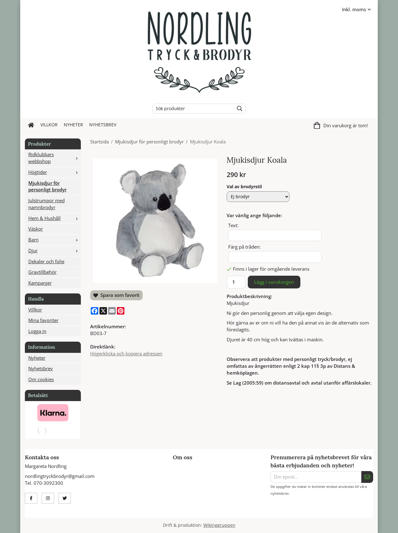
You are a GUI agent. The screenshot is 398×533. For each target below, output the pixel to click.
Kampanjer (40, 283)
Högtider (54, 172)
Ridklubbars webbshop (54, 157)
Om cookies (41, 379)
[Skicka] (367, 477)
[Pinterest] (120, 311)
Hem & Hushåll (54, 218)
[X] (103, 311)
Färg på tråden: (244, 247)
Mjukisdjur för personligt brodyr (47, 186)
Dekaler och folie (46, 261)
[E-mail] (112, 311)
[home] (31, 125)
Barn (54, 239)
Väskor (35, 229)
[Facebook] (94, 311)
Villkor (49, 125)
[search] (238, 108)
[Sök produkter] (192, 108)
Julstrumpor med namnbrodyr (46, 203)
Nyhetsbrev (102, 125)
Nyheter (73, 125)
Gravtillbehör (42, 272)
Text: (233, 225)
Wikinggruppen (219, 525)
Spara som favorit (116, 295)
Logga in (37, 331)
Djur (54, 250)
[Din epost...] (316, 477)
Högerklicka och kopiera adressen (126, 353)
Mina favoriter (43, 320)
